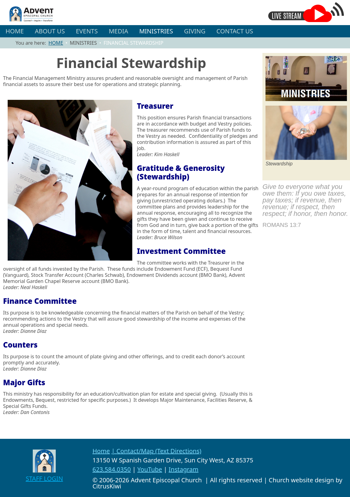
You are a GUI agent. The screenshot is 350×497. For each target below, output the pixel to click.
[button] (49, 31)
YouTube (149, 469)
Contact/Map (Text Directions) (158, 451)
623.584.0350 (111, 469)
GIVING (194, 31)
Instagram (183, 469)
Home (101, 451)
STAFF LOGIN (44, 478)
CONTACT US (234, 31)
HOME (15, 31)
